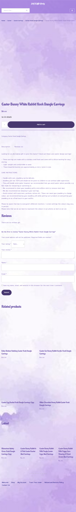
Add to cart (41, 149)
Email (4, 298)
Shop (13, 507)
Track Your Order (35, 507)
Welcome (5, 507)
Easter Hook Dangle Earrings (34, 21)
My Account (22, 507)
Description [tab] (5, 171)
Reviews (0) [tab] (18, 171)
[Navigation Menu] (72, 10)
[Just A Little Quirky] (38, 3)
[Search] (12, 10)
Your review (6, 274)
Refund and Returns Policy (54, 507)
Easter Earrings (18, 21)
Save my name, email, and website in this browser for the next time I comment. (32, 310)
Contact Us (6, 510)
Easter (9, 21)
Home (3, 21)
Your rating (6, 268)
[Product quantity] (4, 148)
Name (4, 287)
